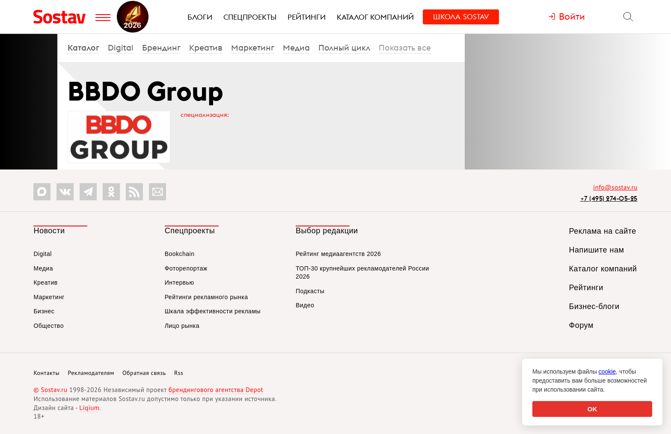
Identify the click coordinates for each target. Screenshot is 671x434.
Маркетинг (252, 47)
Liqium (89, 408)
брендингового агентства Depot (216, 390)
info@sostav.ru (615, 187)
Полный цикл (344, 47)
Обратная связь (144, 373)
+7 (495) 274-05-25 (609, 198)
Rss (178, 373)
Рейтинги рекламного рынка (206, 297)
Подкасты (310, 291)
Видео (305, 305)
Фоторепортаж (186, 268)
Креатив (206, 47)
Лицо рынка (182, 325)
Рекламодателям (91, 373)
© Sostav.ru (50, 390)
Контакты (46, 373)
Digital (121, 47)
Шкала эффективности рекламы (213, 311)
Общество (48, 325)
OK (592, 409)
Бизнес (43, 311)
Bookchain (180, 253)
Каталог (83, 47)
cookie (607, 371)
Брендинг (161, 47)
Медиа (296, 47)
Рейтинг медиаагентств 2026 (338, 253)
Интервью (179, 282)
